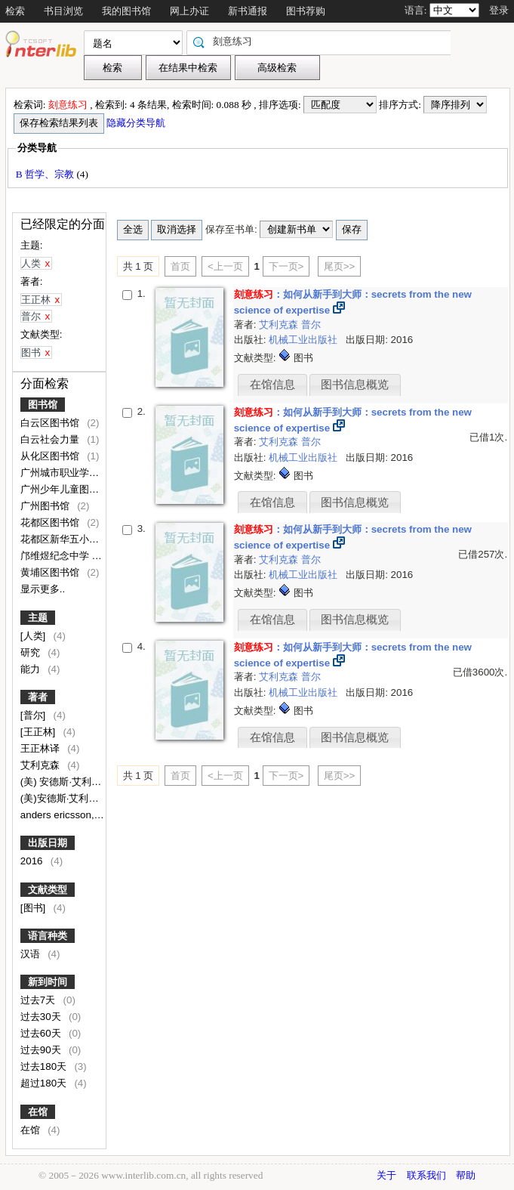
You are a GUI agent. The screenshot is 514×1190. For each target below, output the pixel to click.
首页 (180, 266)
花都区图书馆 (51, 522)
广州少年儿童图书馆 (66, 489)
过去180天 (44, 1066)
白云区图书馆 (51, 422)
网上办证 (189, 11)
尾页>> (339, 266)
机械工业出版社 (304, 339)
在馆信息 (272, 385)
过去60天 (42, 1033)
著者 (38, 697)
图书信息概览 (355, 385)
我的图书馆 (126, 11)
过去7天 (39, 1000)
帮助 (466, 1175)
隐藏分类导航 (137, 122)
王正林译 (41, 748)
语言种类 (47, 935)
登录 (499, 10)
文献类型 (47, 889)
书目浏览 (63, 11)
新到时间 (47, 982)
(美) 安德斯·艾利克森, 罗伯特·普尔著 (100, 781)
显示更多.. (42, 589)
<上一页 (225, 266)
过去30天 (42, 1016)
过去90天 (42, 1050)
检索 (15, 11)
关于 (386, 1175)
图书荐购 (305, 11)
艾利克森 (41, 765)
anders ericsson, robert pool (84, 815)
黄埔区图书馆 (51, 572)
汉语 (31, 954)
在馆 (38, 1111)
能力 (31, 669)
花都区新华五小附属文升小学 (85, 539)
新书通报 (247, 11)
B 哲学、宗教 (46, 174)
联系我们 (426, 1175)
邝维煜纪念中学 (56, 555)
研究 (31, 652)
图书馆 (42, 404)
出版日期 (47, 842)
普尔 (311, 324)
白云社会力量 (51, 439)
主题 (38, 617)
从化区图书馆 (51, 456)
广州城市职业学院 (61, 472)
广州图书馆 (46, 506)
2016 (32, 861)
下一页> (286, 266)
